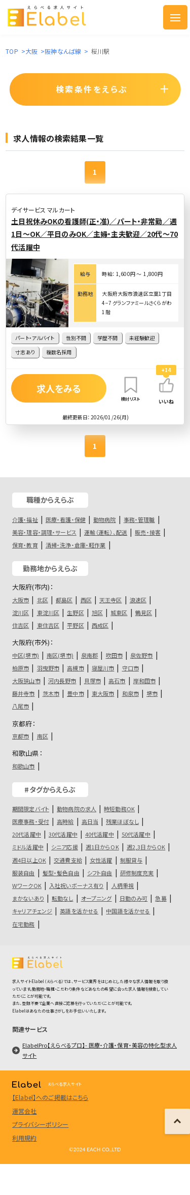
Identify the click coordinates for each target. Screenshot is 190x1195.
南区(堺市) (60, 655)
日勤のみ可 (134, 898)
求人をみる (59, 388)
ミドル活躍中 (28, 847)
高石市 (116, 681)
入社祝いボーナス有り (76, 885)
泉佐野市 (141, 655)
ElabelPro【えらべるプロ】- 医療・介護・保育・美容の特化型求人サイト (99, 1050)
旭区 (97, 612)
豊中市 (75, 693)
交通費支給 (68, 860)
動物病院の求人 (76, 809)
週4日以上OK (29, 860)
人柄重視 (122, 885)
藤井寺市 (23, 693)
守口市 (130, 668)
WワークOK (27, 885)
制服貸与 (131, 860)
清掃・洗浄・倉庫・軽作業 (76, 545)
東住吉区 (48, 625)
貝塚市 (92, 681)
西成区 (100, 625)
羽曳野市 (48, 668)
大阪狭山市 (26, 681)
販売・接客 (148, 532)
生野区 (75, 612)
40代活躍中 (99, 834)
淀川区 (20, 612)
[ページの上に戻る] (177, 1121)
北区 (42, 600)
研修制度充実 (137, 873)
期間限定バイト (30, 809)
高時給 (65, 821)
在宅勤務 (23, 924)
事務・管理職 (139, 519)
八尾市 (20, 706)
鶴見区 (143, 612)
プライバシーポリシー (40, 1124)
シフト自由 (99, 873)
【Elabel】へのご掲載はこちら (50, 1097)
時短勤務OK (119, 809)
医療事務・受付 (30, 821)
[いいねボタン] (166, 385)
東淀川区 (48, 612)
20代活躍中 (26, 834)
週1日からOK (102, 847)
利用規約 (24, 1137)
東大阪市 (103, 693)
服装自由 (23, 873)
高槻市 (75, 668)
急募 (160, 898)
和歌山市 (23, 766)
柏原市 (20, 668)
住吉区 (20, 625)
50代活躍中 (136, 834)
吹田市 (114, 655)
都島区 (64, 600)
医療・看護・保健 (66, 519)
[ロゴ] (54, 17)
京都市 (20, 736)
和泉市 (130, 693)
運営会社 (24, 1111)
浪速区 (138, 600)
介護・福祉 (25, 519)
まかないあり (28, 898)
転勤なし (62, 898)
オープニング (96, 898)
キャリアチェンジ (32, 911)
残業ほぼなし (122, 821)
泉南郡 (89, 655)
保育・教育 (25, 545)
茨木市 (51, 693)
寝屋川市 (103, 668)
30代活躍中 (63, 834)
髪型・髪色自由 (61, 873)
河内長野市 (62, 681)
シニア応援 (64, 847)
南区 (42, 736)
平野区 (75, 625)
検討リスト (131, 388)
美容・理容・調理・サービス (44, 532)
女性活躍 (101, 860)
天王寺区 (110, 600)
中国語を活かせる (128, 911)
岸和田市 (144, 681)
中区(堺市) (25, 655)
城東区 (118, 612)
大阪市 (20, 600)
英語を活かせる (79, 911)
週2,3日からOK (146, 847)
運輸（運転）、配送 (105, 532)
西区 (86, 600)
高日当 (90, 821)
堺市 (152, 693)
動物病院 (104, 519)
